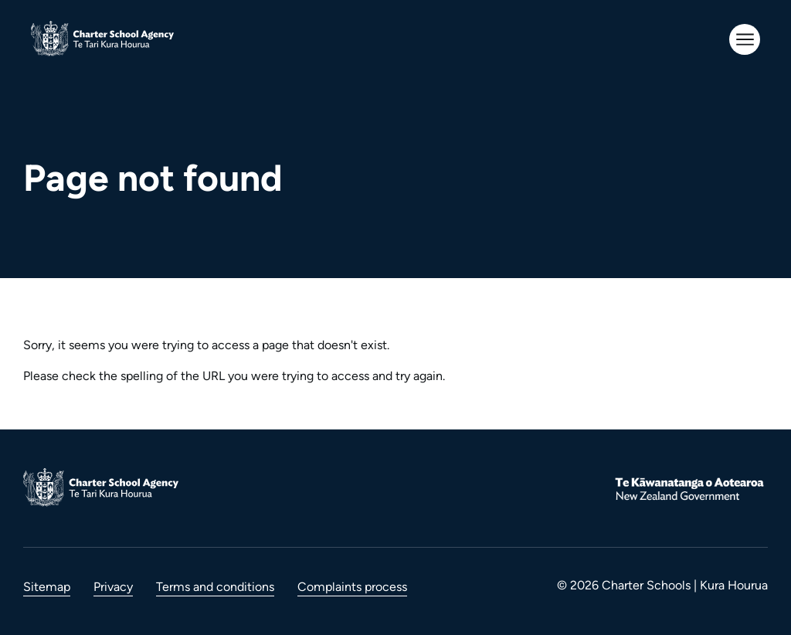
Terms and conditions (215, 586)
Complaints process (352, 586)
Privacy (113, 586)
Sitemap (46, 586)
